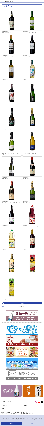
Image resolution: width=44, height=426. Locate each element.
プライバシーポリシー (5, 405)
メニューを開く (42, 1)
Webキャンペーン (22, 306)
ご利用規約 (25, 405)
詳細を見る (33, 423)
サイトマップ (4, 408)
